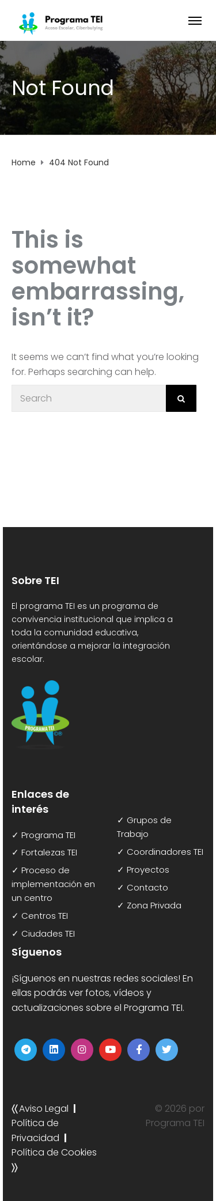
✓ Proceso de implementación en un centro (53, 884)
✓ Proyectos (143, 869)
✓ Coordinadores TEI (160, 852)
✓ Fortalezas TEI (44, 852)
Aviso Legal (44, 1108)
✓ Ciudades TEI (43, 933)
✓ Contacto (142, 887)
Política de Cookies (54, 1152)
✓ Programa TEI (43, 835)
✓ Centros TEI (40, 916)
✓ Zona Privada (149, 905)
